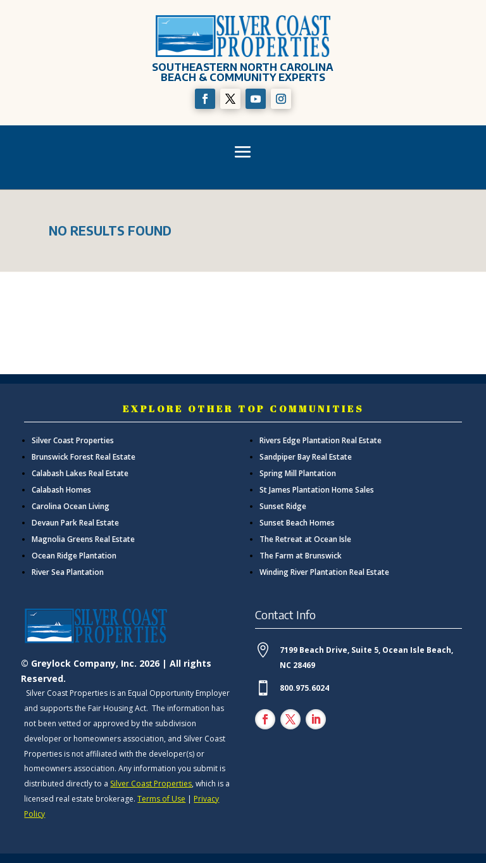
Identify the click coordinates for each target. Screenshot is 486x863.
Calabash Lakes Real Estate (80, 473)
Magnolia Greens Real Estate (83, 539)
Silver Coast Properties (73, 440)
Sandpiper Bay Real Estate (305, 456)
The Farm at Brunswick (300, 555)
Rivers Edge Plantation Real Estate (320, 440)
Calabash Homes (61, 489)
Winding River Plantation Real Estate (324, 572)
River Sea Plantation (68, 572)
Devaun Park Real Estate (75, 522)
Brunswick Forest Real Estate (83, 456)
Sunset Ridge (282, 506)
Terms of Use (161, 798)
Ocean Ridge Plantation (74, 555)
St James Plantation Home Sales (316, 489)
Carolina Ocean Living (70, 506)
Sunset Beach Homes (297, 522)
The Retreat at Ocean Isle (305, 539)
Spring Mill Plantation (297, 473)
